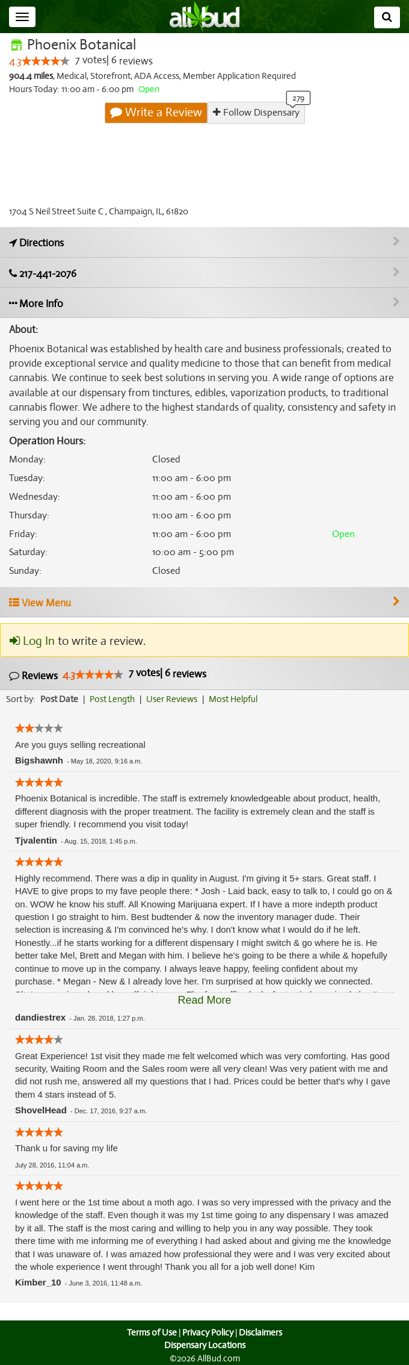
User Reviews (174, 699)
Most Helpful (237, 699)
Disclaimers (261, 1332)
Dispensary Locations (204, 1345)
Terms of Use (151, 1332)
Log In (32, 642)
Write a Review (156, 112)
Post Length (114, 699)
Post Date (60, 699)
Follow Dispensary (255, 112)
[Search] (387, 17)
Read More (204, 1000)
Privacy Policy (207, 1332)
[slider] (46, 61)
